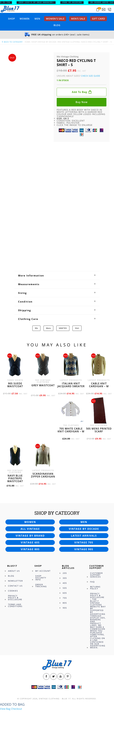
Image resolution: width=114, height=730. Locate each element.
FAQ (92, 581)
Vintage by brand (30, 535)
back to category (12, 42)
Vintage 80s (30, 549)
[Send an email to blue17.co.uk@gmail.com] (104, 9)
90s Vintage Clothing (69, 42)
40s (65, 583)
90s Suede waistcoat (15, 385)
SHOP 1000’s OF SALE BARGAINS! (38, 2)
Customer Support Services (96, 575)
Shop (11, 18)
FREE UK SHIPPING (74, 2)
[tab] (57, 275)
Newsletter (15, 581)
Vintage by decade (84, 529)
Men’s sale (78, 18)
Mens (48, 328)
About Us (14, 571)
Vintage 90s (83, 549)
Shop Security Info (40, 578)
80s (65, 603)
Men (37, 18)
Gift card (98, 18)
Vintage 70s (83, 542)
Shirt (77, 328)
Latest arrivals (84, 535)
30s (65, 578)
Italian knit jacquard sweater (71, 385)
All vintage (30, 529)
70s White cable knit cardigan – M (71, 430)
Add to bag (79, 92)
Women (25, 18)
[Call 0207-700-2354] (109, 9)
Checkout (16, 708)
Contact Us (15, 585)
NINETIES (63, 328)
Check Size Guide (90, 75)
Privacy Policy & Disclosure (15, 597)
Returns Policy (95, 587)
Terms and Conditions (15, 605)
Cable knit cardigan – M (99, 385)
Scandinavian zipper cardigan (43, 475)
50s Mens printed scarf (99, 430)
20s (65, 573)
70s (65, 598)
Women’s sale (55, 18)
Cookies (13, 590)
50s (65, 588)
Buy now (82, 102)
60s (65, 593)
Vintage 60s (30, 542)
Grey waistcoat (43, 385)
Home (27, 42)
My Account (43, 571)
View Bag (5, 708)
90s (36, 328)
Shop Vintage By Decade (44, 42)
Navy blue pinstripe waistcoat (15, 478)
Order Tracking (41, 585)
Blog (57, 25)
